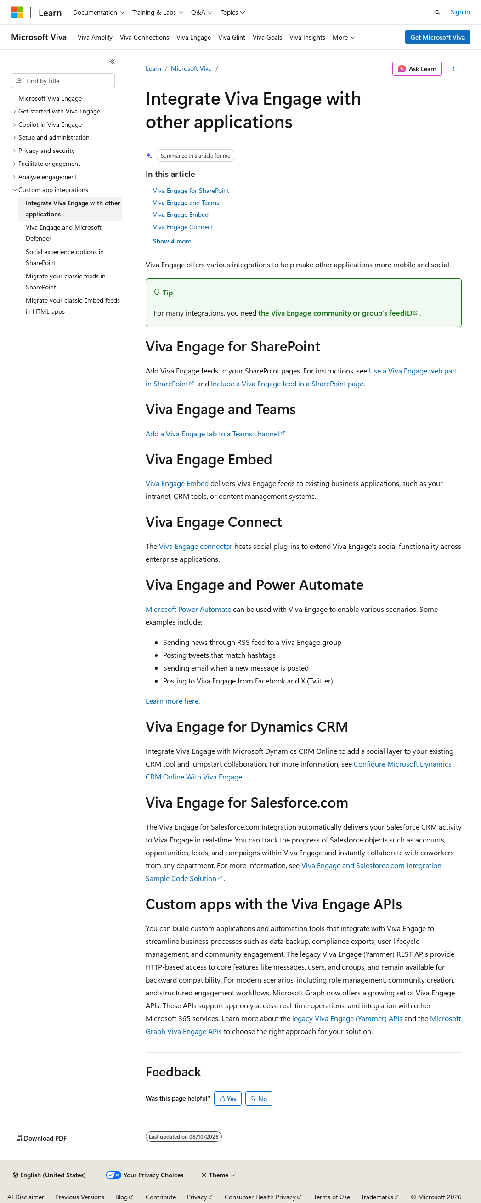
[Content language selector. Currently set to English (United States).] (49, 1175)
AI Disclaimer (25, 1196)
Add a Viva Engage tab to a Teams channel (212, 433)
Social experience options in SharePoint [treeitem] (65, 257)
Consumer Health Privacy (260, 1196)
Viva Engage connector (195, 546)
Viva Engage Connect (183, 226)
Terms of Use (332, 1196)
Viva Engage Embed (181, 214)
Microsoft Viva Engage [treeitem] (50, 98)
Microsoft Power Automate (188, 609)
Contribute (161, 1196)
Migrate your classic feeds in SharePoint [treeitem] (66, 281)
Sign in (460, 11)
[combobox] (63, 80)
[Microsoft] (17, 12)
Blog (121, 1196)
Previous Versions (79, 1196)
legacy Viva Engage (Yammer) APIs (347, 1018)
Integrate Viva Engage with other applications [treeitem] (73, 208)
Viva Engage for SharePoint (191, 190)
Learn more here (172, 701)
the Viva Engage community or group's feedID (335, 312)
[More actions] (454, 69)
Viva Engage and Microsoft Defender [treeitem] (64, 233)
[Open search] (438, 12)
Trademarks (377, 1196)
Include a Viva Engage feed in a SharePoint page (287, 383)
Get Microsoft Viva (438, 37)
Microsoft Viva (191, 68)
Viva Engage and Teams (186, 202)
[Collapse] (112, 61)
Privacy (197, 1196)
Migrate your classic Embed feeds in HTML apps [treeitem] (73, 306)
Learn (153, 68)
